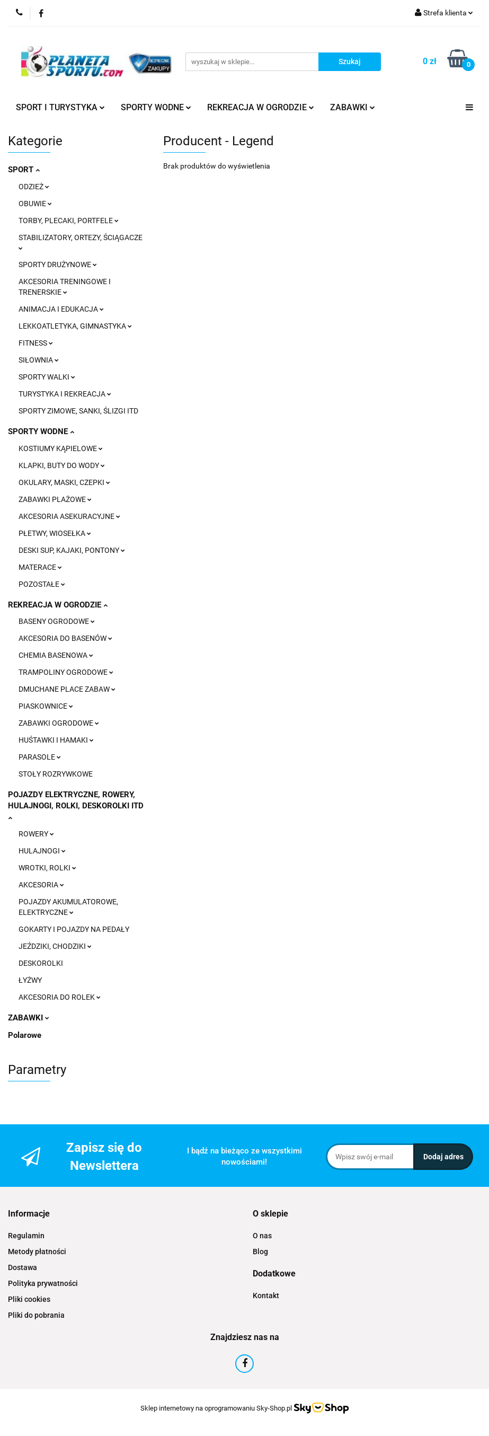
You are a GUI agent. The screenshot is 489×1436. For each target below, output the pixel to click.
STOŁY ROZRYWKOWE (56, 774)
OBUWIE (35, 203)
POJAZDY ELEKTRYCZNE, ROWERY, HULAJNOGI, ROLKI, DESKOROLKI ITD (76, 805)
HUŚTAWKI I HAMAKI (56, 740)
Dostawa (22, 1267)
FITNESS (36, 343)
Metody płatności (37, 1251)
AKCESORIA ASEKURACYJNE (69, 516)
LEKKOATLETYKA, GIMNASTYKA (75, 326)
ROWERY (36, 834)
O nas (262, 1235)
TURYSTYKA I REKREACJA (65, 394)
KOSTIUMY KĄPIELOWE (61, 448)
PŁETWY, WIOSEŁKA (55, 533)
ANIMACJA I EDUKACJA (61, 309)
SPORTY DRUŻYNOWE (58, 264)
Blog (260, 1251)
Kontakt (266, 1295)
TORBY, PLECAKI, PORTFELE (69, 220)
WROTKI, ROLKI (47, 868)
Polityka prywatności (43, 1283)
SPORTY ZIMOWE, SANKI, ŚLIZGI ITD (78, 411)
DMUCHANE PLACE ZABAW (67, 689)
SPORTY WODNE (156, 107)
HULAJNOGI (42, 851)
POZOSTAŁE (42, 584)
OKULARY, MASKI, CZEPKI (64, 482)
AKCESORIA (41, 884)
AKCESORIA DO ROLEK (60, 997)
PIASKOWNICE (46, 706)
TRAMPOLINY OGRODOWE (66, 672)
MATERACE (40, 567)
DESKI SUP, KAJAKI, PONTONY (72, 550)
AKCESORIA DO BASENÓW (65, 638)
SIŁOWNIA (39, 360)
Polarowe (24, 1035)
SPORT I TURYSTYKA (60, 107)
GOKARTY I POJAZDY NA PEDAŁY (74, 929)
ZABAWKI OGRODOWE (59, 723)
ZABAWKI (352, 107)
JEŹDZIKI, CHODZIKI (55, 946)
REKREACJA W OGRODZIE (260, 107)
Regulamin (26, 1235)
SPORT (24, 169)
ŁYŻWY (30, 980)
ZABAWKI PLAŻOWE (55, 499)
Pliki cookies (29, 1299)
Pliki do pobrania (36, 1315)
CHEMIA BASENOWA (56, 655)
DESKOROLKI (41, 963)
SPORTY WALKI (47, 377)
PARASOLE (40, 757)
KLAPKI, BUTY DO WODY (62, 465)
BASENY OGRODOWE (57, 621)
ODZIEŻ (34, 186)
